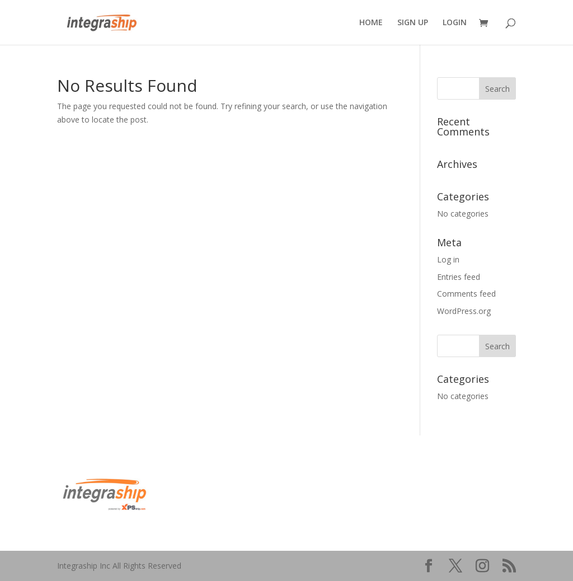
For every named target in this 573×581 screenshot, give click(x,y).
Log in (448, 259)
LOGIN (455, 22)
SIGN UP (412, 22)
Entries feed (458, 276)
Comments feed (466, 293)
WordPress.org (464, 311)
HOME (371, 22)
